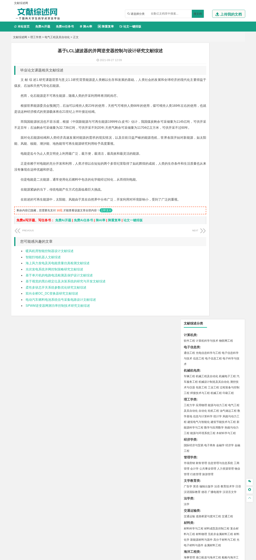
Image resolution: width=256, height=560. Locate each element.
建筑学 (188, 304)
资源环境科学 (201, 356)
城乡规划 (233, 304)
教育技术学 (228, 210)
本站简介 (179, 518)
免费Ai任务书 (65, 26)
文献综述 (190, 483)
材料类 (188, 246)
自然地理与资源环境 (214, 333)
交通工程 (227, 240)
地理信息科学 (192, 327)
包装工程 (201, 111)
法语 (217, 210)
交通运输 (189, 240)
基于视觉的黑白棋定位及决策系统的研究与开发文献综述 (66, 293)
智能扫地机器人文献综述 (43, 269)
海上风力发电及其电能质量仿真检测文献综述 (58, 275)
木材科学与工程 (226, 156)
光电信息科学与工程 (208, 76)
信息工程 (198, 82)
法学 (186, 228)
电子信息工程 (213, 82)
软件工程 (189, 64)
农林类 (188, 452)
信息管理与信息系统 (220, 186)
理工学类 (35, 37)
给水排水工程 (198, 315)
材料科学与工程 (193, 252)
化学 (214, 410)
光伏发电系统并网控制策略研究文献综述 (54, 281)
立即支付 (106, 222)
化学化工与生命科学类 (200, 393)
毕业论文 (190, 470)
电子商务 (209, 169)
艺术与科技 (208, 427)
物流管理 (201, 386)
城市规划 (189, 310)
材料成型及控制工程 (216, 252)
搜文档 (198, 13)
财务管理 (201, 186)
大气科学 (195, 333)
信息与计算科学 (203, 140)
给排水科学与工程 (204, 304)
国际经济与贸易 (193, 169)
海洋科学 (193, 286)
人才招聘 (200, 518)
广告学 (188, 210)
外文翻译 (190, 489)
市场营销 (189, 186)
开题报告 (190, 476)
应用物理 (201, 129)
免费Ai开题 (42, 26)
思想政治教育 (192, 445)
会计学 (194, 192)
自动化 (203, 134)
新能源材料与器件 (201, 263)
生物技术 (233, 399)
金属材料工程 (212, 269)
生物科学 (223, 410)
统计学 (217, 140)
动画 (237, 422)
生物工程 (205, 410)
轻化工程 (193, 410)
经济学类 (190, 163)
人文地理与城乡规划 (214, 327)
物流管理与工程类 (196, 381)
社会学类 (190, 440)
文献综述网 (20, 37)
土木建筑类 (192, 293)
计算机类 (190, 58)
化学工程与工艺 (193, 399)
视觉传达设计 (192, 427)
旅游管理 (207, 198)
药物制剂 (216, 404)
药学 (207, 404)
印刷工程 (228, 116)
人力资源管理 (225, 192)
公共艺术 (202, 433)
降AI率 (85, 26)
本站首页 (22, 26)
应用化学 (209, 399)
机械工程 (216, 116)
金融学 (220, 169)
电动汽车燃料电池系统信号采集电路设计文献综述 (61, 311)
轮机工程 (213, 134)
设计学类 (190, 416)
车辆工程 (189, 100)
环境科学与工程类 (196, 345)
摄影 (193, 433)
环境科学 (201, 351)
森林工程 (226, 457)
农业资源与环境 (206, 463)
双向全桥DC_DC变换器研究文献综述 (52, 305)
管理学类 (190, 181)
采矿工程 (219, 369)
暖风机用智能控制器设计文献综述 (50, 263)
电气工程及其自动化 (57, 37)
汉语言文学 (230, 215)
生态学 (191, 463)
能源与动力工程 (217, 129)
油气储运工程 (228, 134)
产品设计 (216, 422)
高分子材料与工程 (224, 263)
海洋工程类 (192, 275)
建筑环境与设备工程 (208, 310)
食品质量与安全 (193, 404)
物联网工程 (226, 64)
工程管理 (221, 304)
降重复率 (106, 26)
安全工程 (207, 369)
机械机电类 (192, 94)
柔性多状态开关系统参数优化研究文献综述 (56, 299)
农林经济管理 (205, 457)
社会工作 (207, 445)
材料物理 (201, 257)
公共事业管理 (207, 192)
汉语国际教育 (192, 215)
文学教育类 (192, 204)
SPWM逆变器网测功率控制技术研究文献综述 (58, 317)
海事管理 (189, 281)
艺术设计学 (203, 422)
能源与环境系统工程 (202, 156)
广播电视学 (215, 215)
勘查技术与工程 (215, 374)
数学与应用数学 (214, 151)
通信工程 (189, 76)
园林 (217, 457)
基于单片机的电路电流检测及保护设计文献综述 (59, 287)
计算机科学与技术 (207, 64)
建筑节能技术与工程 (223, 145)
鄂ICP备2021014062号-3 (144, 555)
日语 (238, 210)
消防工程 (231, 369)
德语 (204, 215)
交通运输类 (192, 234)
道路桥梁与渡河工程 (208, 240)
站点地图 (167, 555)
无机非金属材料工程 (220, 257)
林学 (193, 457)
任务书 (188, 496)
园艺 (186, 457)
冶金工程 (198, 374)
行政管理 (195, 198)
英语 (196, 210)
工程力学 (189, 129)
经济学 (229, 169)
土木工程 (201, 299)
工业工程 (213, 111)
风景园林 (221, 427)
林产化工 (235, 410)
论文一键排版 (130, 26)
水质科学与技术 (217, 351)
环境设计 (189, 422)
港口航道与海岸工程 (208, 281)
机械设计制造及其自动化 (214, 105)
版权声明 (221, 518)
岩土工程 (189, 299)
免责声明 (179, 523)
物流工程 (189, 386)
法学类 (188, 222)
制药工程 (221, 399)
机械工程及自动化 (207, 100)
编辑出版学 (206, 210)
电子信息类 (192, 71)
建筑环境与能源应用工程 (223, 299)
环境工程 (189, 351)
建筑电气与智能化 (198, 145)
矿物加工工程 (192, 369)
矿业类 (188, 363)
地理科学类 (192, 322)
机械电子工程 (227, 100)
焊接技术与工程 (200, 116)
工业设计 (228, 422)
